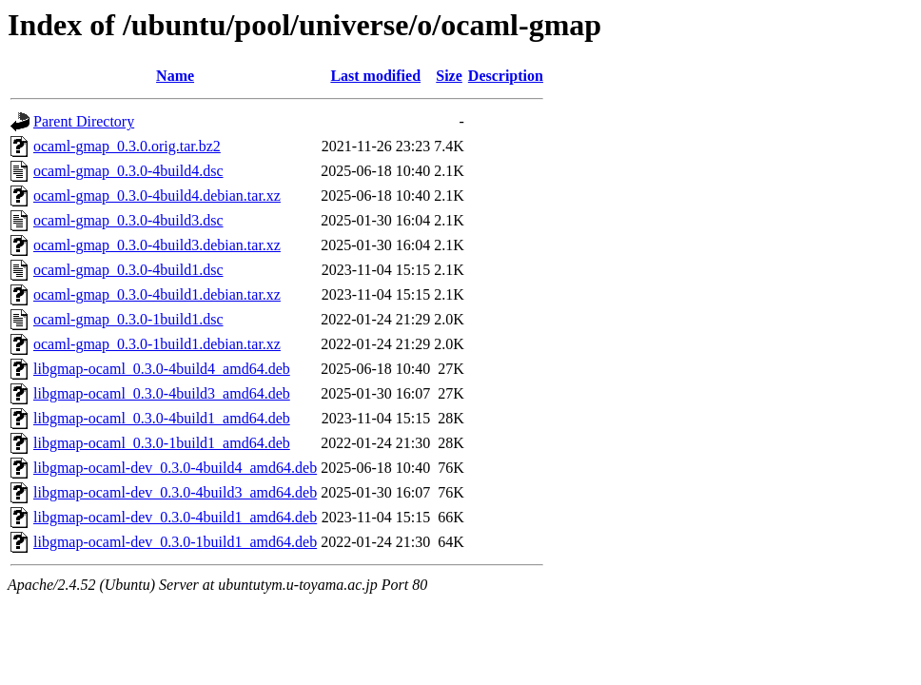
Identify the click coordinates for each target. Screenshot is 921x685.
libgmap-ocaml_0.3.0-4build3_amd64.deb (161, 393)
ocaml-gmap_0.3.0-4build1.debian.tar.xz (157, 294)
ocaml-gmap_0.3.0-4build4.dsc (128, 171)
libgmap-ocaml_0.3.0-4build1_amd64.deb (161, 418)
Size (449, 76)
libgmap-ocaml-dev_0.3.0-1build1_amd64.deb (175, 542)
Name (175, 76)
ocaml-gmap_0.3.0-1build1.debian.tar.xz (157, 344)
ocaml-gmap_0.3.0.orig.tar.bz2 (127, 146)
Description (505, 76)
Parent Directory (83, 121)
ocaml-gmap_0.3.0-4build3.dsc (128, 220)
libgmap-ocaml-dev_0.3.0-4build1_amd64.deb (175, 517)
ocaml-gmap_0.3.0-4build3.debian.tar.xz (157, 245)
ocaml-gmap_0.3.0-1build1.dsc (128, 319)
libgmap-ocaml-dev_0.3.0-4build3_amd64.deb (175, 492)
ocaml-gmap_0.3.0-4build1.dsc (128, 270)
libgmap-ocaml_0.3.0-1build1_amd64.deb (161, 443)
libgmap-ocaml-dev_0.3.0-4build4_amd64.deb (175, 468)
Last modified (375, 76)
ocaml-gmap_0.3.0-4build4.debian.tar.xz (157, 195)
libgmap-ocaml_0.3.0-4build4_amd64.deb (161, 369)
